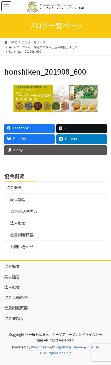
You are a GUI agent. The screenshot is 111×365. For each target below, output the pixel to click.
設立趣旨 (18, 199)
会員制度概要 (22, 235)
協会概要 (14, 187)
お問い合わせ (22, 246)
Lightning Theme (69, 347)
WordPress (39, 347)
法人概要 (18, 223)
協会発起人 (14, 318)
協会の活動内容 (24, 211)
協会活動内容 (16, 297)
